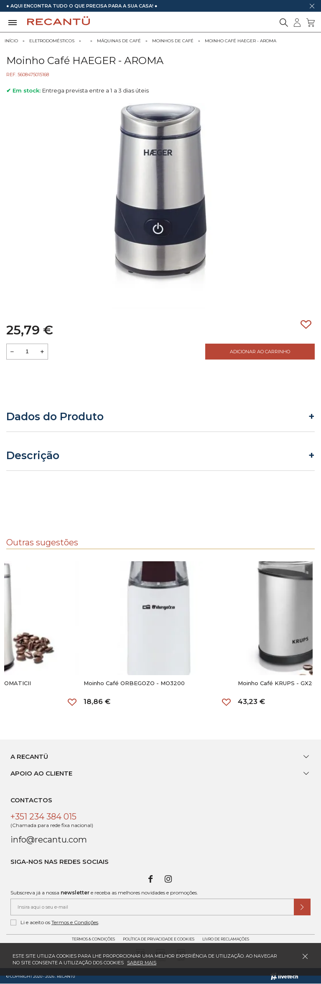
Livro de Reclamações (225, 939)
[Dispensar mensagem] (312, 6)
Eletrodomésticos (51, 41)
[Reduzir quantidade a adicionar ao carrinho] (12, 352)
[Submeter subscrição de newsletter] (302, 907)
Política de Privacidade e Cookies (158, 939)
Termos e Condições (74, 922)
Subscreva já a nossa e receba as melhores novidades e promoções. (104, 892)
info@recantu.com (48, 840)
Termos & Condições (93, 939)
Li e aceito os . (54, 922)
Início (11, 41)
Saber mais (141, 963)
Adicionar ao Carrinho (260, 352)
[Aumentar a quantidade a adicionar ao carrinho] (42, 352)
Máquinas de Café (119, 41)
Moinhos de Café (173, 41)
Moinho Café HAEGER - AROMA (240, 41)
